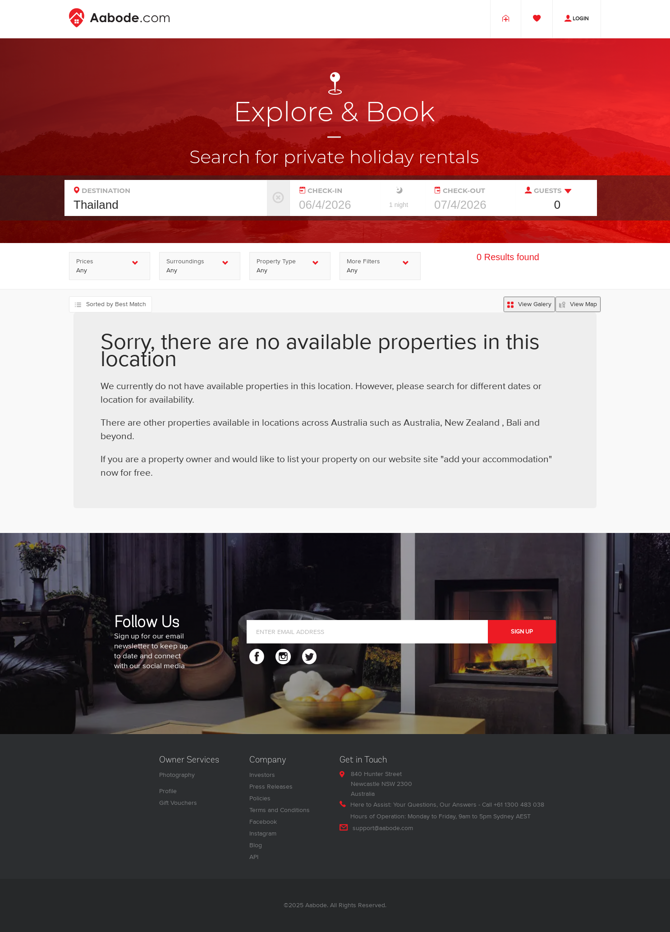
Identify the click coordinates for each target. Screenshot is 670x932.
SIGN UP (522, 631)
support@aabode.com (383, 828)
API (253, 857)
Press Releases (271, 786)
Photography (177, 775)
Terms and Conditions (279, 810)
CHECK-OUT (460, 190)
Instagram (262, 833)
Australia (422, 423)
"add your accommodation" (496, 459)
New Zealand (472, 423)
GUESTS (543, 190)
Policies (260, 798)
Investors (262, 775)
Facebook (263, 822)
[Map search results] (578, 304)
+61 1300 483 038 (519, 804)
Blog (255, 845)
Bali (513, 423)
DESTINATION (102, 190)
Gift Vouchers (178, 803)
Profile (168, 791)
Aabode (316, 905)
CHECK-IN (320, 190)
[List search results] (529, 304)
